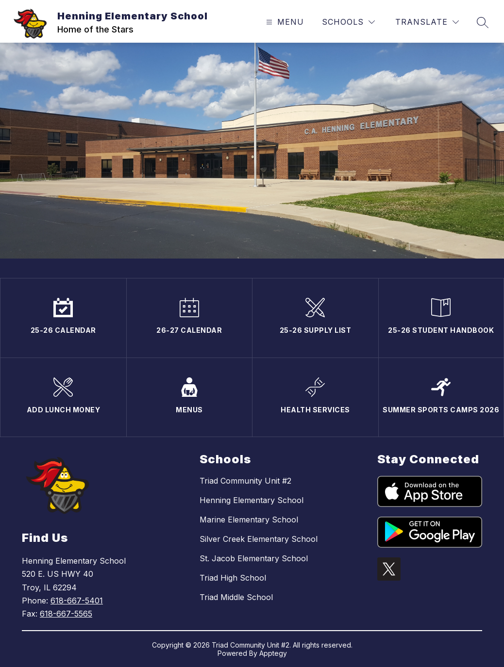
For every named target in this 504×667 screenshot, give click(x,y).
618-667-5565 (66, 613)
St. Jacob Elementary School (254, 558)
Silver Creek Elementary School (259, 539)
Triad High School (233, 578)
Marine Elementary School (249, 519)
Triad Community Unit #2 (245, 481)
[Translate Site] (427, 22)
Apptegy (273, 653)
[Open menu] (284, 22)
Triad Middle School (236, 597)
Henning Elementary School (251, 500)
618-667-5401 (76, 600)
